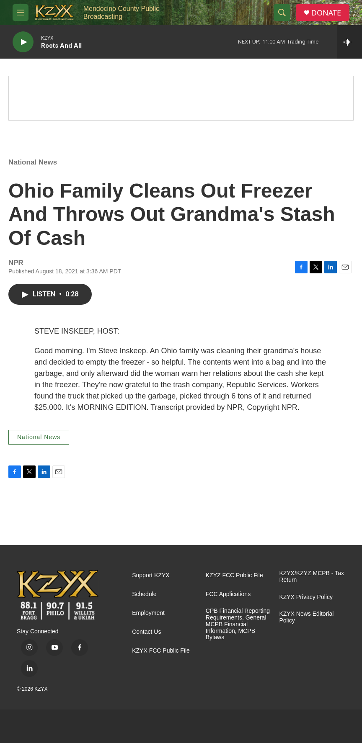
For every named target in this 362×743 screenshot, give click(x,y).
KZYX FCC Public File (161, 651)
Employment (148, 613)
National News (32, 162)
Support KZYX (151, 575)
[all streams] (349, 42)
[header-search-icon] (282, 12)
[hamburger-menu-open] (20, 12)
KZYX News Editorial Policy (306, 617)
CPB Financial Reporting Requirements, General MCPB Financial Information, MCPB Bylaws (238, 624)
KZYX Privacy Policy (306, 597)
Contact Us (146, 632)
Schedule (144, 594)
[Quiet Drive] (181, 98)
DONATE (326, 12)
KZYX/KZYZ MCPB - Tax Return (311, 576)
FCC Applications (228, 594)
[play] (23, 42)
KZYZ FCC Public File (234, 575)
